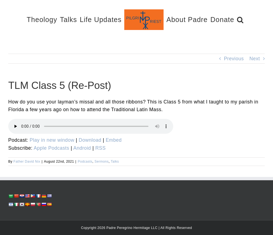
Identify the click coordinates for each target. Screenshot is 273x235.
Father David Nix (26, 161)
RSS (100, 148)
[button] (240, 19)
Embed (114, 140)
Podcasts (85, 161)
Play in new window (52, 140)
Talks (115, 161)
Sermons (102, 161)
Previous (234, 58)
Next (254, 58)
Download (90, 140)
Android (82, 148)
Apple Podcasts (51, 148)
